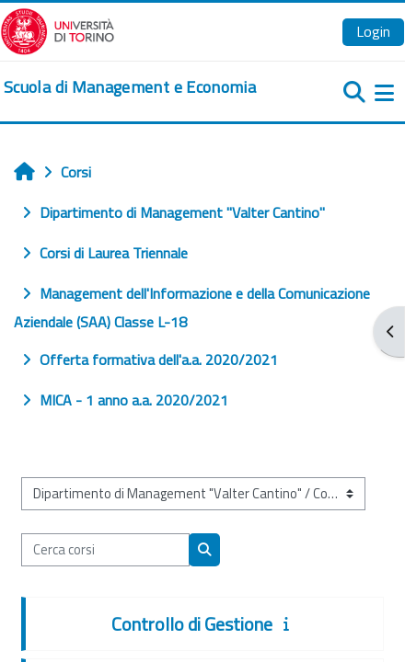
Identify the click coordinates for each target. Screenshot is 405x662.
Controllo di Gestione (191, 624)
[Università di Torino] (57, 29)
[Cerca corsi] (105, 549)
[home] (130, 87)
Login (373, 31)
